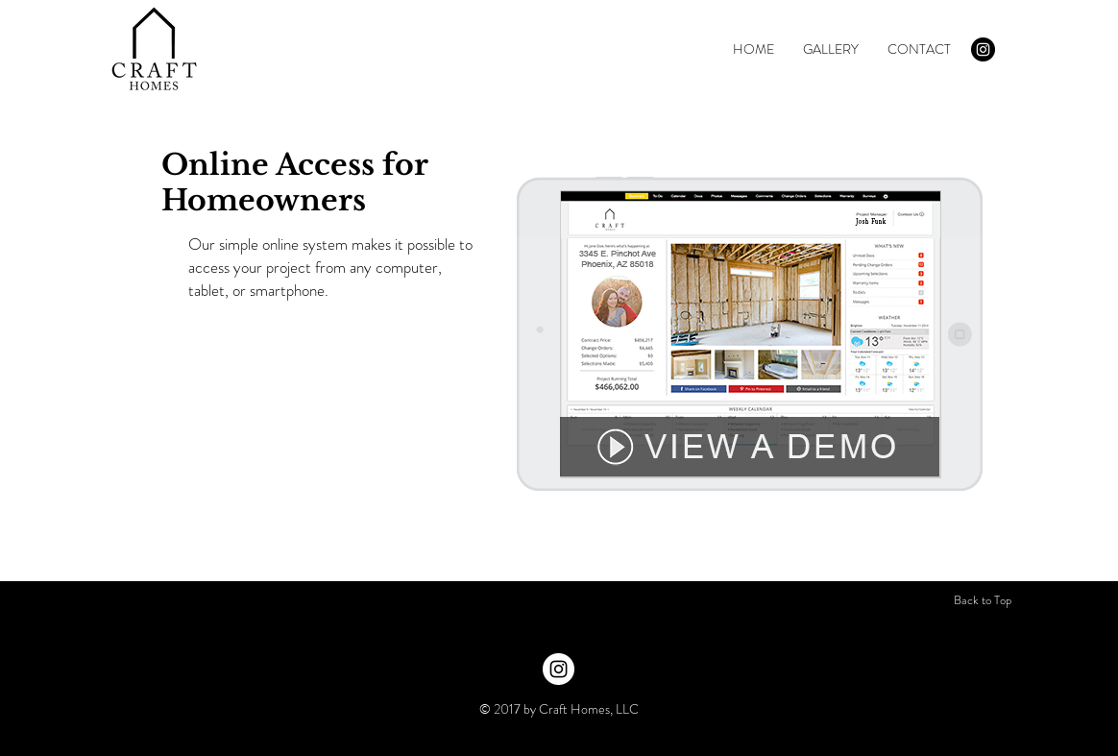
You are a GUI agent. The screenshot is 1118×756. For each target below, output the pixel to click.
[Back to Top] (982, 600)
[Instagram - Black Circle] (983, 49)
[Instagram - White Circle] (558, 669)
